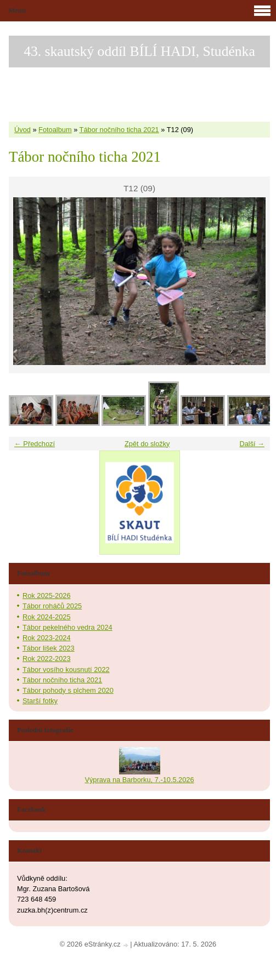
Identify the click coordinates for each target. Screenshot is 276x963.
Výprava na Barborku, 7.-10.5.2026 (139, 780)
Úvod (22, 130)
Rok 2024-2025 (46, 617)
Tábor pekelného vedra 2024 (67, 627)
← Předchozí (34, 444)
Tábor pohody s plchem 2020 (68, 690)
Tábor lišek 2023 (48, 648)
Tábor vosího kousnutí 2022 (66, 669)
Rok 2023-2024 (46, 638)
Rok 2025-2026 (46, 595)
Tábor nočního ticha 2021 (119, 130)
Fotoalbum (54, 130)
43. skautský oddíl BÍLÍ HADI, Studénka (139, 51)
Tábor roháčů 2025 (52, 606)
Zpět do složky (147, 444)
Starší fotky (40, 701)
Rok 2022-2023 (46, 658)
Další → (251, 444)
